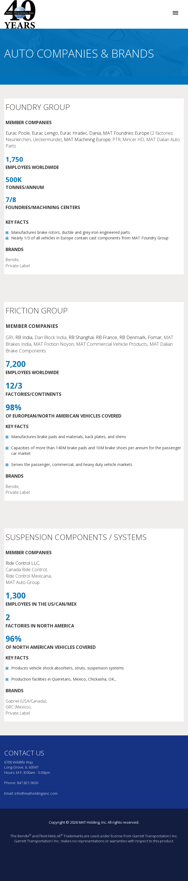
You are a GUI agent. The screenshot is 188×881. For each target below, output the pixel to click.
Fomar (155, 337)
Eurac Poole (18, 133)
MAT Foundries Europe (126, 133)
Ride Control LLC (22, 563)
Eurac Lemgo (45, 133)
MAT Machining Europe (87, 139)
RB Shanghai (81, 337)
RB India (23, 337)
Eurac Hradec (73, 133)
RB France (106, 337)
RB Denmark (132, 337)
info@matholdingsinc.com (36, 793)
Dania (95, 133)
